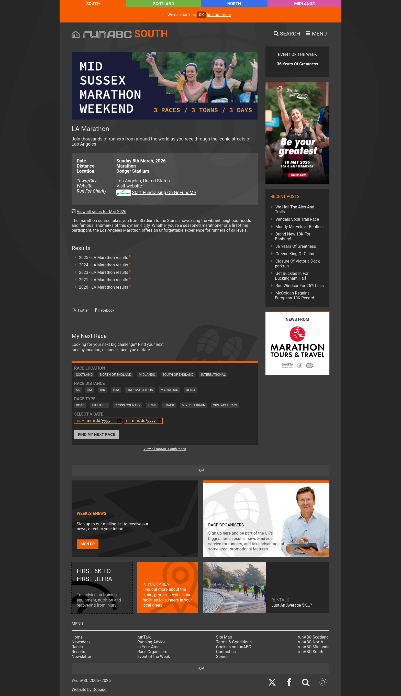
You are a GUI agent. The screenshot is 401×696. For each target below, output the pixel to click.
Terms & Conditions (234, 642)
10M (116, 390)
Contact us (226, 651)
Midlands (304, 3)
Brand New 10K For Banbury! (292, 236)
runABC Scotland (313, 637)
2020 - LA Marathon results (103, 287)
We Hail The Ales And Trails (294, 209)
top (200, 470)
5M (89, 390)
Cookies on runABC (233, 646)
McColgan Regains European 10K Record (294, 295)
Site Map (224, 637)
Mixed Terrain (193, 405)
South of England (178, 374)
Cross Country (127, 405)
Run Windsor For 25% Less (299, 285)
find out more (219, 14)
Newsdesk (81, 642)
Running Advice (151, 642)
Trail (152, 405)
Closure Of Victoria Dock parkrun (297, 263)
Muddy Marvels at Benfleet (299, 226)
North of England (115, 374)
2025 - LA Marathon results (103, 257)
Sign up (88, 544)
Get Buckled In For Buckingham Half (292, 276)
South (93, 3)
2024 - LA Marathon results (103, 265)
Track (169, 405)
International (213, 374)
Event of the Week (153, 656)
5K (78, 390)
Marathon (170, 390)
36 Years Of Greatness (295, 246)
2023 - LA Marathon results (103, 272)
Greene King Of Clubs (294, 253)
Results (78, 651)
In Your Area (148, 646)
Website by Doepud (89, 689)
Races (77, 646)
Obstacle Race (225, 405)
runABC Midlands (313, 646)
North (234, 3)
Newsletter (81, 656)
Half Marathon (140, 390)
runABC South (310, 651)
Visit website (129, 185)
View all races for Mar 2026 (101, 211)
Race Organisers (152, 651)
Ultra (190, 390)
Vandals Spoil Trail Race (297, 219)
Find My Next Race (96, 434)
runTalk (144, 637)
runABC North (310, 642)
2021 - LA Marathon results (103, 279)
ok (201, 15)
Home (77, 637)
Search (222, 656)
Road (80, 405)
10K (102, 390)
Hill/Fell (99, 405)
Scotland (163, 3)
